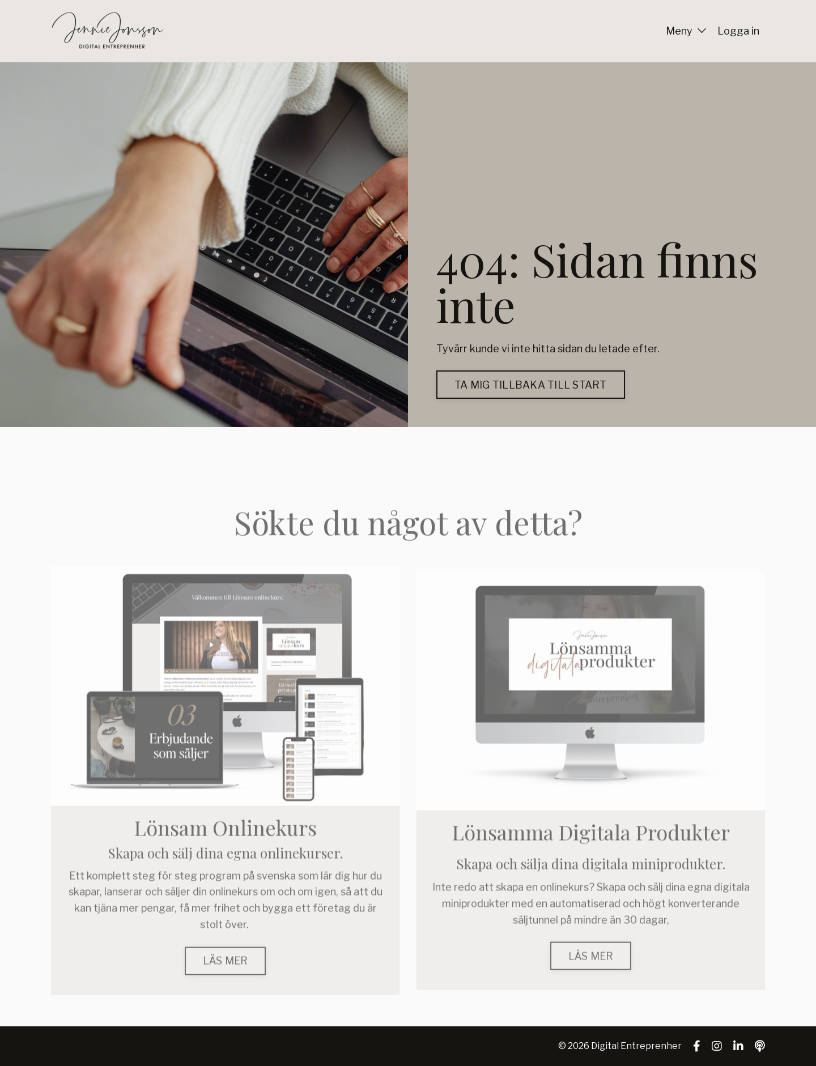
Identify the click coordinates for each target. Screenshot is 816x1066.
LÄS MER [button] (225, 980)
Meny (686, 31)
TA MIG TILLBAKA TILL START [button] (530, 385)
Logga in (738, 31)
